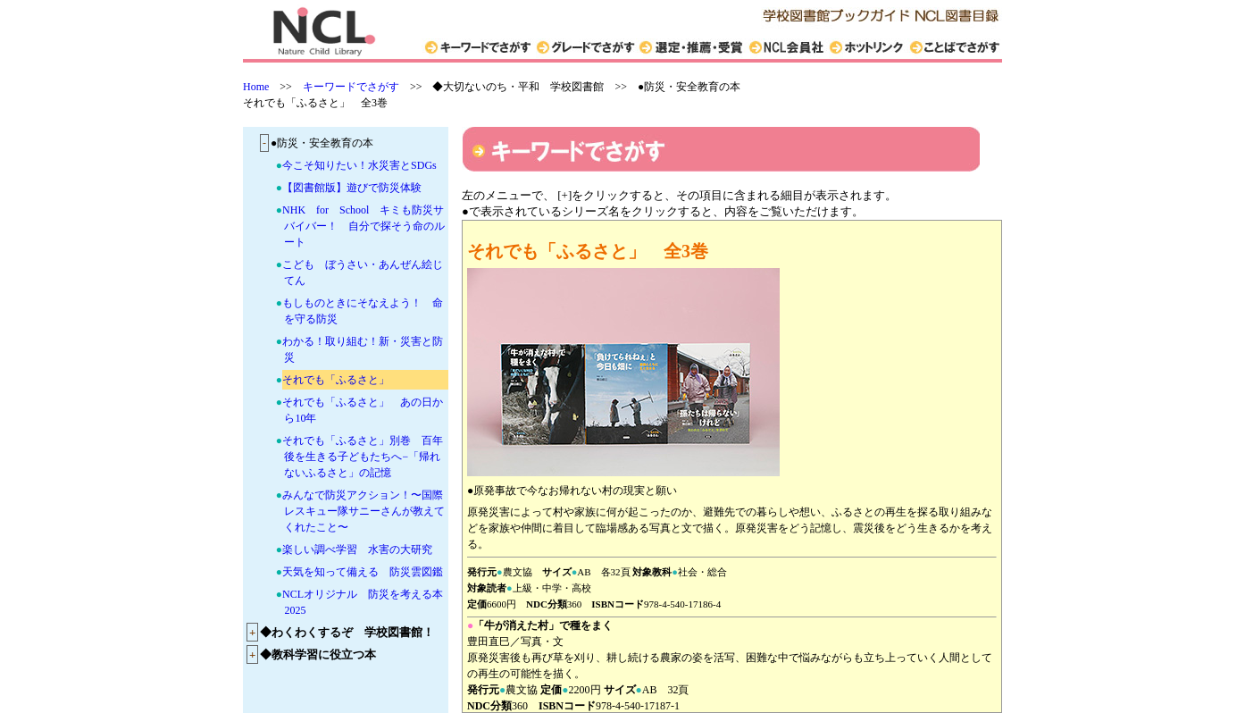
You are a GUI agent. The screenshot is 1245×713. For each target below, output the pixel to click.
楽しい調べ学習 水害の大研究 (357, 549)
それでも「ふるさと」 (335, 379)
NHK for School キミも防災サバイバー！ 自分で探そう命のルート (363, 226)
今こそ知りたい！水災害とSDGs (359, 165)
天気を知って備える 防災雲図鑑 (362, 572)
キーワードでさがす (351, 86)
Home (256, 86)
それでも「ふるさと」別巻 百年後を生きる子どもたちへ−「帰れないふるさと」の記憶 (362, 456)
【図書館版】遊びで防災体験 (352, 187)
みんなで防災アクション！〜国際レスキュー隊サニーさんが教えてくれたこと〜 (363, 511)
